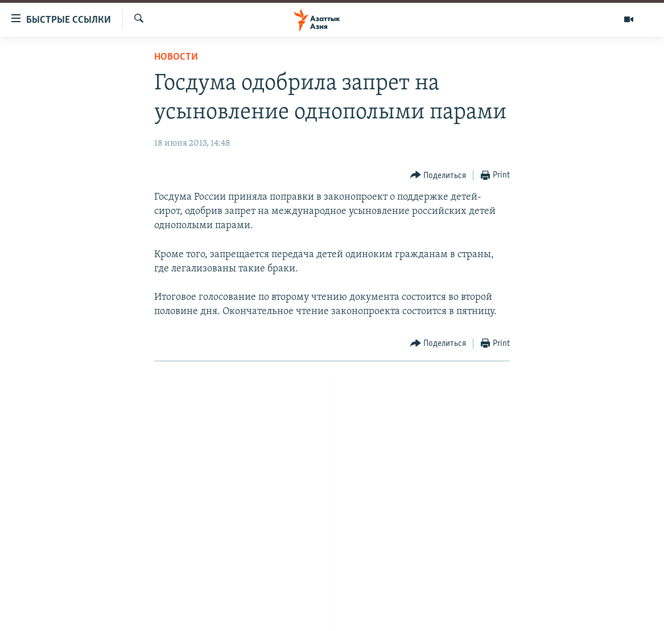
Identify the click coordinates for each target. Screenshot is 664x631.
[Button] (438, 175)
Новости (176, 57)
